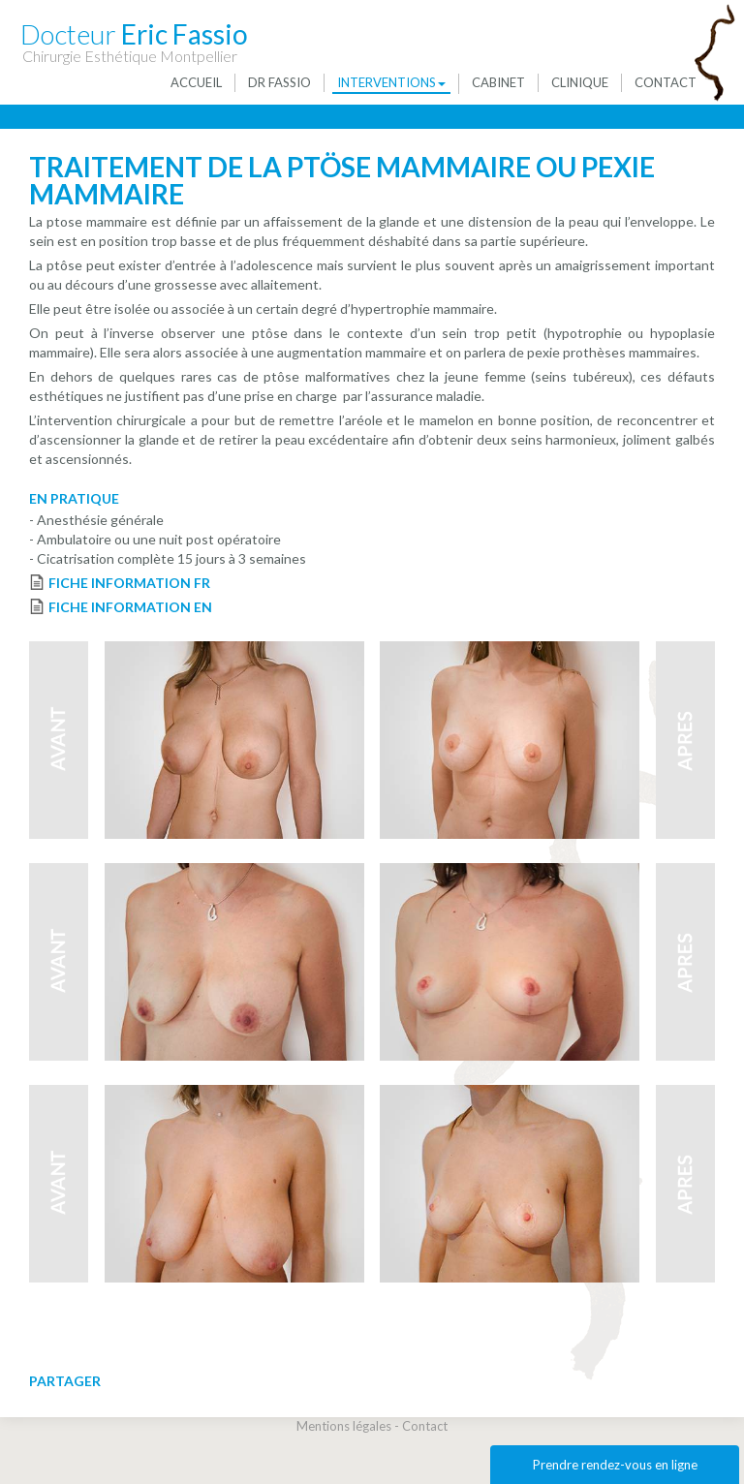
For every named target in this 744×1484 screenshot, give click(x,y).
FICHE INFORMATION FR (129, 582)
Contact (666, 82)
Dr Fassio (279, 82)
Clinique (579, 82)
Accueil (196, 82)
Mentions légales (343, 1426)
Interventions (391, 82)
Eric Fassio (134, 33)
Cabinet (498, 82)
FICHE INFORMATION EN (130, 607)
